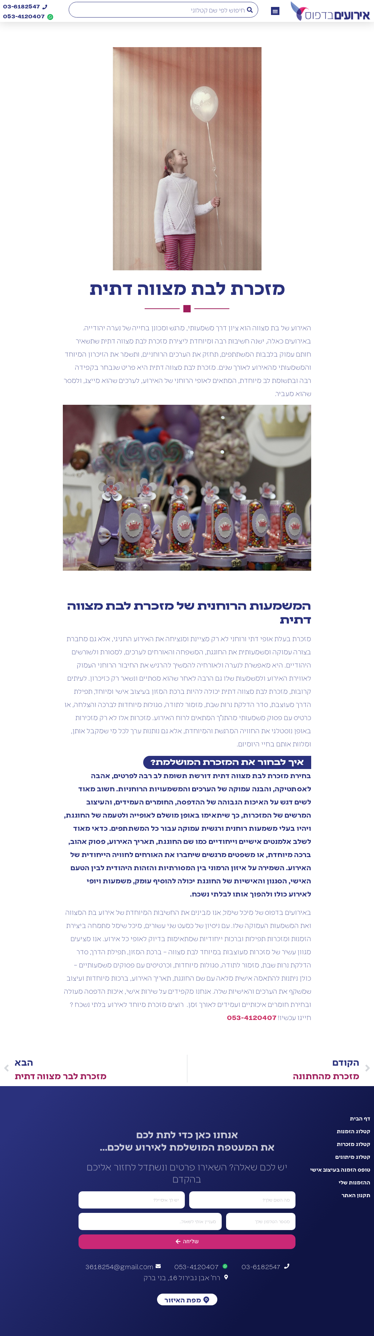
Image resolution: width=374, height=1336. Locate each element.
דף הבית (360, 1118)
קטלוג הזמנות (353, 1131)
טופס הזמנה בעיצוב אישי (340, 1169)
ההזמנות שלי (354, 1182)
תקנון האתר (355, 1195)
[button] (275, 11)
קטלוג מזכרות (353, 1143)
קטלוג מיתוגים (352, 1156)
